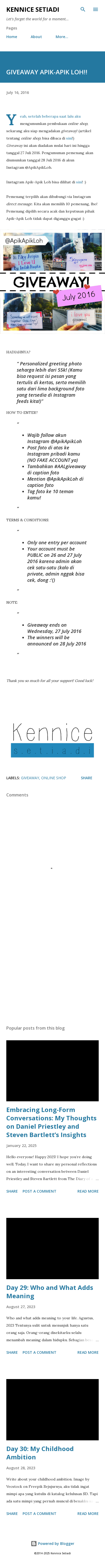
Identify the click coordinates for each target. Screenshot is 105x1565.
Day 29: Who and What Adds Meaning (49, 1291)
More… (62, 36)
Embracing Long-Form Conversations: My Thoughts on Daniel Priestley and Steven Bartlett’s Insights (51, 1122)
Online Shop (53, 777)
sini (69, 138)
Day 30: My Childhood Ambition (40, 1452)
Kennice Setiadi (32, 9)
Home (11, 36)
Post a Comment (39, 1191)
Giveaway (30, 777)
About (36, 36)
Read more (88, 1191)
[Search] (83, 9)
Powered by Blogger (52, 1543)
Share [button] (86, 777)
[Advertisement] (52, 971)
